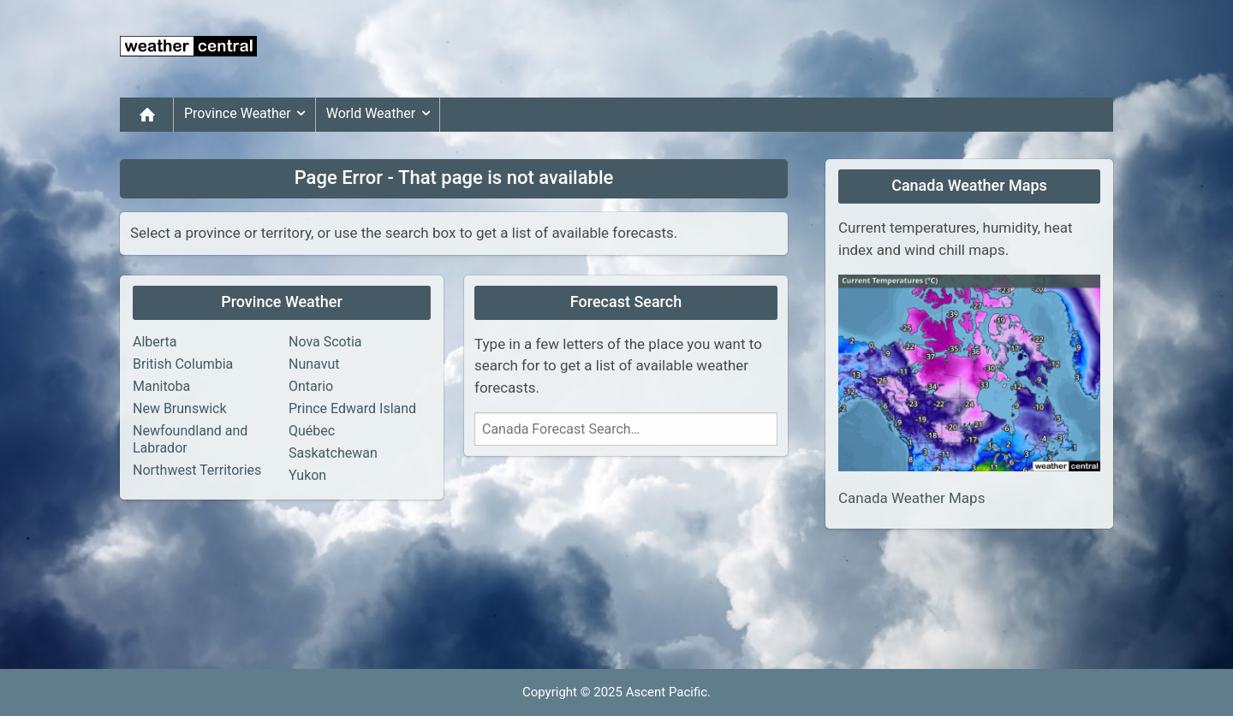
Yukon (307, 475)
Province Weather (248, 114)
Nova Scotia (325, 342)
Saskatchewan (333, 453)
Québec (312, 431)
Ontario (311, 386)
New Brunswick (180, 408)
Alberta (155, 342)
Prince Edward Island (352, 408)
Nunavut (314, 364)
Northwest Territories (197, 470)
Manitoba (161, 386)
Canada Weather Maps (911, 497)
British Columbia (183, 364)
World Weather (381, 114)
